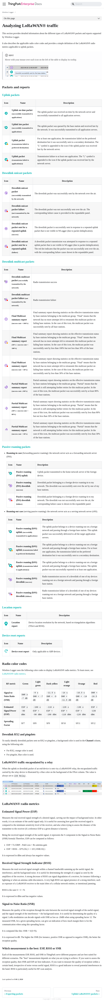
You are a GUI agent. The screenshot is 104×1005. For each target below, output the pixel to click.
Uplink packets (11, 94)
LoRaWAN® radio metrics (13, 674)
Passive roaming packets (16, 446)
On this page (9, 18)
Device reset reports (13, 635)
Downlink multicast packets (18, 261)
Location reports (11, 607)
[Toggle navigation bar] (4, 4)
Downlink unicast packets (17, 172)
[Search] (86, 4)
